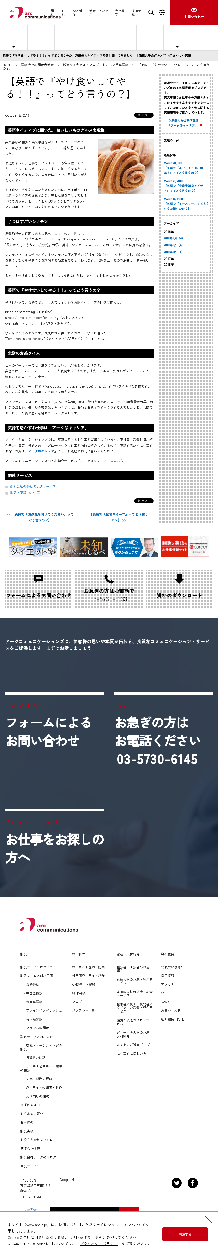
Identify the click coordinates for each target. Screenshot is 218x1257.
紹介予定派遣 (68, 37)
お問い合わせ (171, 1010)
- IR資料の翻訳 (32, 1057)
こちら (118, 460)
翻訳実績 (26, 1131)
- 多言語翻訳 (31, 1002)
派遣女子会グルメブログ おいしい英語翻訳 (95, 64)
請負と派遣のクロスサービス (135, 1022)
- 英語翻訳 (29, 984)
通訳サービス (30, 1166)
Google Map (68, 1179)
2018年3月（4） (174, 238)
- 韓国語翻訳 (31, 1019)
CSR (164, 993)
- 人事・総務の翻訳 (36, 1079)
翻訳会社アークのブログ (38, 1157)
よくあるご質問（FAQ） (134, 1045)
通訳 (63, 12)
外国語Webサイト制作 (88, 975)
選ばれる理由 (123, 37)
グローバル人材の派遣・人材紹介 (135, 1034)
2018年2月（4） (174, 245)
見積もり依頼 (30, 1148)
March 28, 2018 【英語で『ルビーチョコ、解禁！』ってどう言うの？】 (183, 168)
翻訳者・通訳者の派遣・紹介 (135, 969)
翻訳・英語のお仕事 (25, 492)
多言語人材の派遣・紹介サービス (135, 993)
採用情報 (136, 12)
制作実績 (78, 993)
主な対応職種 (13, 37)
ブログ (77, 1002)
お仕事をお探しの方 (131, 1053)
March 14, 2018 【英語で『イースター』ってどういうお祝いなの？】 (186, 204)
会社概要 (119, 12)
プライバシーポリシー (99, 1243)
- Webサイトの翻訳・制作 (41, 1087)
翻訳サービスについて (36, 967)
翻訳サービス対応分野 (36, 1037)
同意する (185, 1234)
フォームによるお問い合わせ (48, 731)
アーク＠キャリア (41, 451)
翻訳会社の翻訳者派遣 (37, 64)
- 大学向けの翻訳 (34, 1096)
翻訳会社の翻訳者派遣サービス (33, 486)
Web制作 (77, 12)
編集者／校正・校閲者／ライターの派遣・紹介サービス (135, 1007)
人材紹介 (95, 37)
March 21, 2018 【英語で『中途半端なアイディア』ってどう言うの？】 (185, 186)
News (165, 1002)
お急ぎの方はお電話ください (157, 740)
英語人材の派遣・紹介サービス (135, 981)
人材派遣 (41, 37)
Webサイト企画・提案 (88, 967)
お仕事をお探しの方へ (204, 37)
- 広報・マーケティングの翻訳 (41, 1047)
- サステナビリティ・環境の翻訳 (41, 1068)
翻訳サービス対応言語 (36, 975)
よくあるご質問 (150, 37)
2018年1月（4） (174, 252)
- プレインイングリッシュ (41, 1010)
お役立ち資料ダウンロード (40, 1140)
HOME (7, 64)
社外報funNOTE (172, 1019)
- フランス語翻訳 (34, 1028)
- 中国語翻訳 (31, 993)
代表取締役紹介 (172, 967)
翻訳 (52, 12)
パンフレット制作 (85, 1010)
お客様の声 (28, 1122)
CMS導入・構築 (83, 984)
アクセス (167, 984)
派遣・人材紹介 (99, 12)
